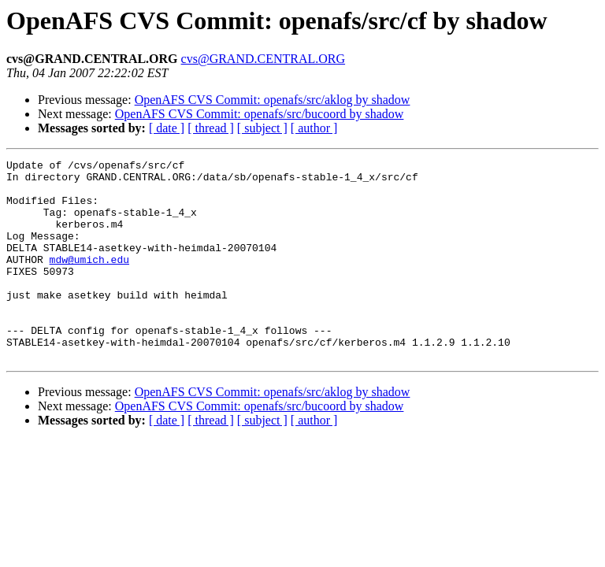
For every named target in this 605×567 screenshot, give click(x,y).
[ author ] (314, 128)
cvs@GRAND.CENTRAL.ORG (263, 58)
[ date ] (166, 128)
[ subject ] (262, 128)
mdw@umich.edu (89, 280)
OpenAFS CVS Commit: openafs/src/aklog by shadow (272, 99)
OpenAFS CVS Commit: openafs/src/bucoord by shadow (259, 113)
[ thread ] (210, 128)
